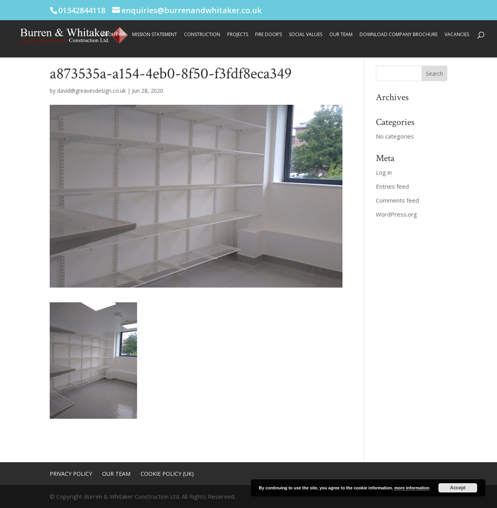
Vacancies (457, 35)
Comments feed (397, 200)
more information (411, 487)
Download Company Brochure (399, 35)
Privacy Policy (71, 473)
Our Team (341, 35)
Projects (237, 35)
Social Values (305, 35)
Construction (202, 35)
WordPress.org (396, 214)
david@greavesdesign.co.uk (91, 90)
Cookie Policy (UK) (167, 473)
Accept (458, 488)
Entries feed (392, 186)
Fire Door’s (268, 35)
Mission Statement (154, 35)
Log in (384, 172)
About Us (113, 35)
